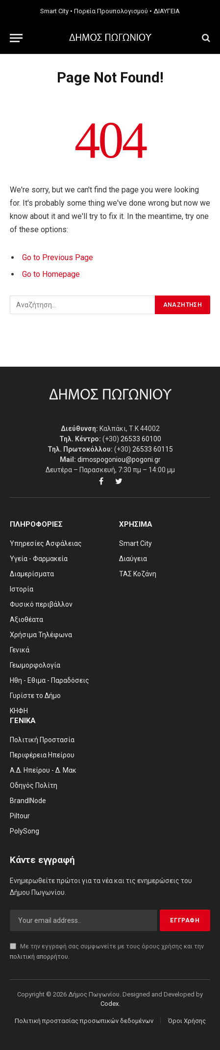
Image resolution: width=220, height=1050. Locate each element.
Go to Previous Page (57, 257)
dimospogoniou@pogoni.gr (119, 459)
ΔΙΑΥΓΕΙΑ (166, 11)
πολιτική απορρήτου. (40, 956)
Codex (109, 1003)
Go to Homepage (51, 274)
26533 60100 (141, 439)
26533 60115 (152, 449)
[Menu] (16, 38)
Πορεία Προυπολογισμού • (113, 11)
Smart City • (56, 11)
